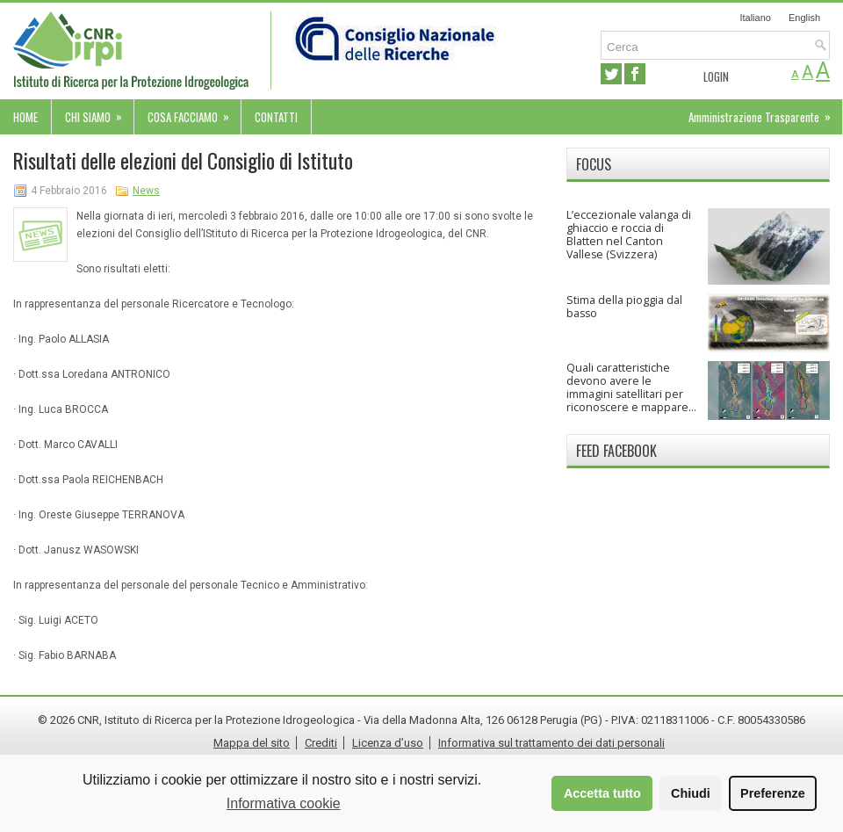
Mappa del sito (251, 742)
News (146, 190)
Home (25, 117)
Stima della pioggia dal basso (624, 307)
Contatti (276, 117)
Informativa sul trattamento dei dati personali (551, 742)
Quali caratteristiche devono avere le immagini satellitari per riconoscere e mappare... (631, 387)
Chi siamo (99, 112)
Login (716, 76)
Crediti (321, 742)
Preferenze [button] (772, 793)
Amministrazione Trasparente (765, 112)
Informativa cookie (284, 803)
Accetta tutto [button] (602, 793)
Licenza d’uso (387, 742)
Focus (593, 164)
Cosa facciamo (194, 112)
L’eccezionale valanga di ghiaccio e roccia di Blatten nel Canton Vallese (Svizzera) (628, 234)
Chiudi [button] (690, 793)
